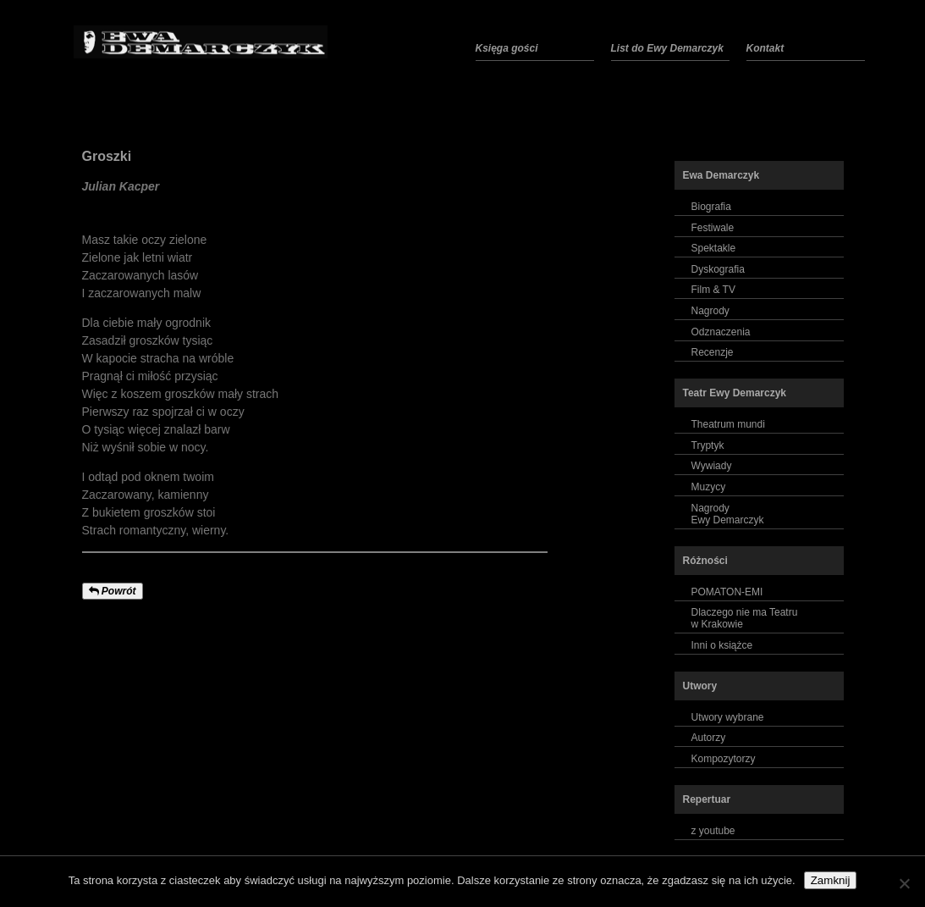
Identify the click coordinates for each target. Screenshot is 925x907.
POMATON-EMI (727, 592)
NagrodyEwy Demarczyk (727, 514)
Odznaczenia (721, 332)
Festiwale (713, 228)
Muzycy (708, 487)
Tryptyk (707, 445)
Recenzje (712, 352)
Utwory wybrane (727, 717)
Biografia (711, 207)
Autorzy (708, 738)
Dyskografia (718, 269)
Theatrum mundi (728, 424)
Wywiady (711, 466)
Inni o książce (722, 645)
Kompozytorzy (723, 759)
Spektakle (713, 248)
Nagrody (710, 311)
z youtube (713, 831)
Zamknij (831, 880)
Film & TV (713, 290)
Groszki (107, 156)
